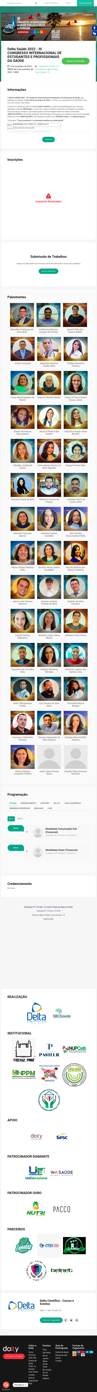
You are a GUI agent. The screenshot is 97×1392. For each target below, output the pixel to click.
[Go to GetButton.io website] (6, 1389)
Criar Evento (33, 1370)
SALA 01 (57, 803)
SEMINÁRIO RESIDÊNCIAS (19, 808)
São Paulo (47, 1351)
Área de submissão (48, 271)
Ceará (45, 1365)
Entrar (68, 3)
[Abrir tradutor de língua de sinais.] (94, 33)
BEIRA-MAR (38, 808)
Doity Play (32, 1356)
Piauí (45, 1348)
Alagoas (46, 1377)
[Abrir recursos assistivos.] (94, 28)
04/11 (11, 817)
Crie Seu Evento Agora (14, 1354)
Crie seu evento (85, 3)
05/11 (20, 817)
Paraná (45, 1374)
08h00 (15, 827)
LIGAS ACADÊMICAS (73, 803)
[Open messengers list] (6, 1385)
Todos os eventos (51, 3)
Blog (30, 1382)
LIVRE (50, 808)
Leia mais (48, 139)
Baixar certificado (75, 61)
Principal (12, 803)
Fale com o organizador (51, 1318)
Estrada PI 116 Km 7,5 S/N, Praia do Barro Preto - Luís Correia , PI (47, 69)
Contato (32, 1373)
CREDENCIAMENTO (28, 803)
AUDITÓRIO (44, 803)
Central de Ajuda (61, 1350)
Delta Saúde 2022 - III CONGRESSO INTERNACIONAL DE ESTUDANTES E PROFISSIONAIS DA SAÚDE (34, 55)
